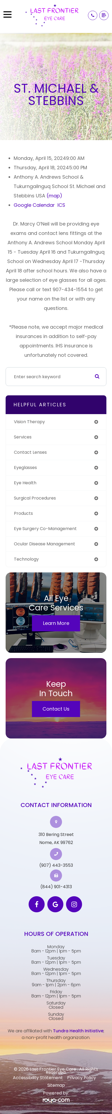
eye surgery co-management (45, 529)
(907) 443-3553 (56, 865)
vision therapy (29, 422)
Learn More (56, 623)
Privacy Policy (81, 1078)
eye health (25, 483)
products (23, 513)
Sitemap (56, 1085)
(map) (54, 195)
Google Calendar (34, 205)
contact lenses (30, 452)
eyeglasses (25, 467)
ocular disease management (44, 544)
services (23, 437)
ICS (61, 205)
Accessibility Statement (38, 1078)
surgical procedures (35, 498)
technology (26, 559)
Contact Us (56, 709)
